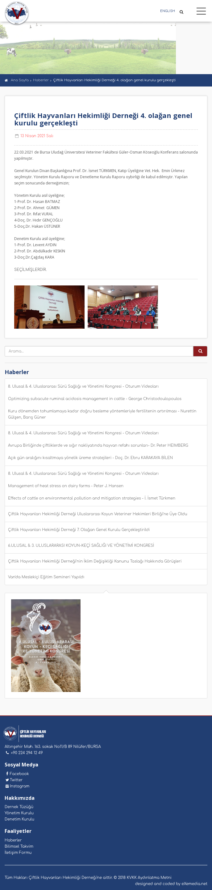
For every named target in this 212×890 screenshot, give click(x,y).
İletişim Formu (18, 852)
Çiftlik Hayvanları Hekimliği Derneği (17, 13)
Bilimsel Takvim (19, 846)
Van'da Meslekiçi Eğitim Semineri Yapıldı (46, 577)
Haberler (41, 80)
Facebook (17, 774)
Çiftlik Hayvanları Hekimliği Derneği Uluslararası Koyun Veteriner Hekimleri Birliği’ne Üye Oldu (97, 514)
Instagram (17, 786)
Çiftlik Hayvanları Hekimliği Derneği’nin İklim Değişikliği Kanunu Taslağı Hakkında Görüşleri (94, 561)
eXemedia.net (194, 884)
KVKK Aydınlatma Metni (149, 877)
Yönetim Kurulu (19, 813)
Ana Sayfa (20, 80)
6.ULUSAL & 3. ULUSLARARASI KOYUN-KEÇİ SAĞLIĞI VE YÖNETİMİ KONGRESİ (81, 545)
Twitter (14, 780)
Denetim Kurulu (19, 819)
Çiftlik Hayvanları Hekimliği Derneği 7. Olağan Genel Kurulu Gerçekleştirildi (79, 530)
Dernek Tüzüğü (19, 807)
